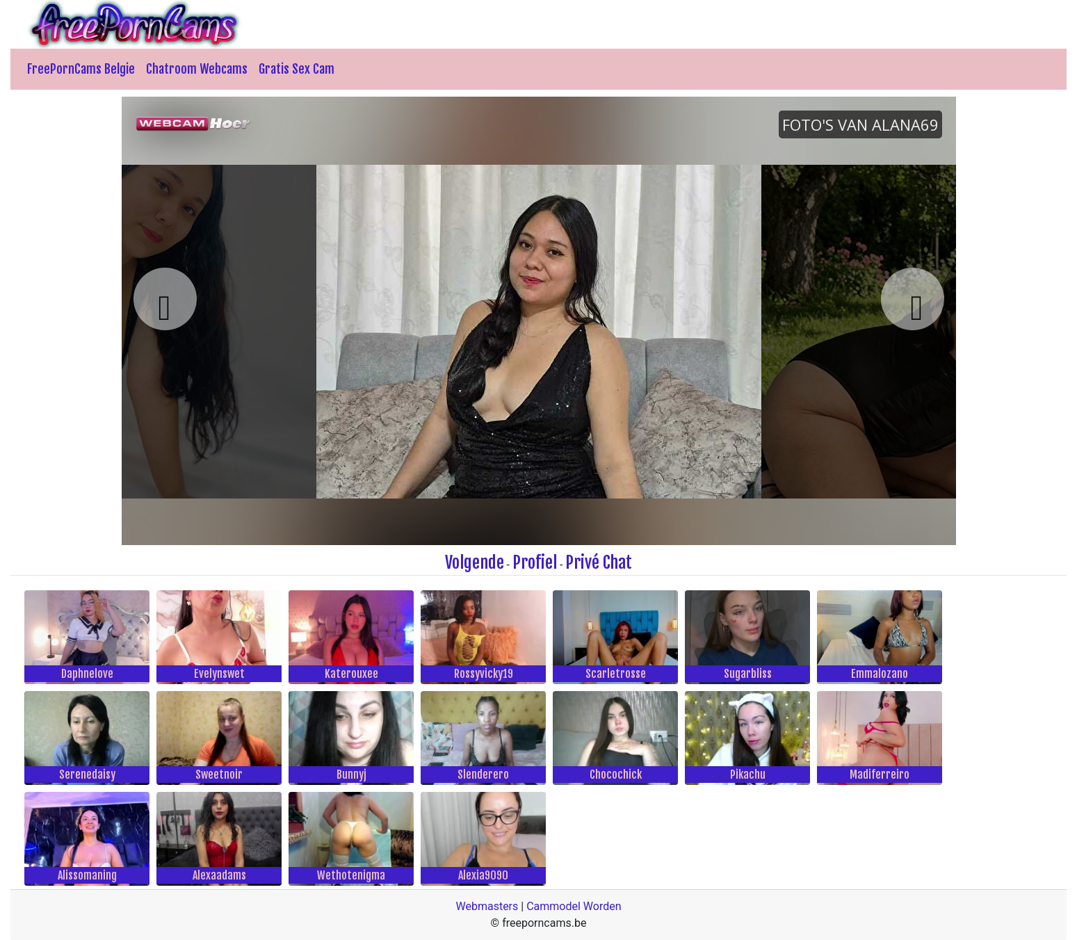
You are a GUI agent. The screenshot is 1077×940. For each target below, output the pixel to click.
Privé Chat (598, 562)
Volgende (474, 562)
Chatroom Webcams (197, 68)
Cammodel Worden (573, 906)
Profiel (534, 562)
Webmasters (486, 906)
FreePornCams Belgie (81, 68)
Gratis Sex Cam (296, 68)
